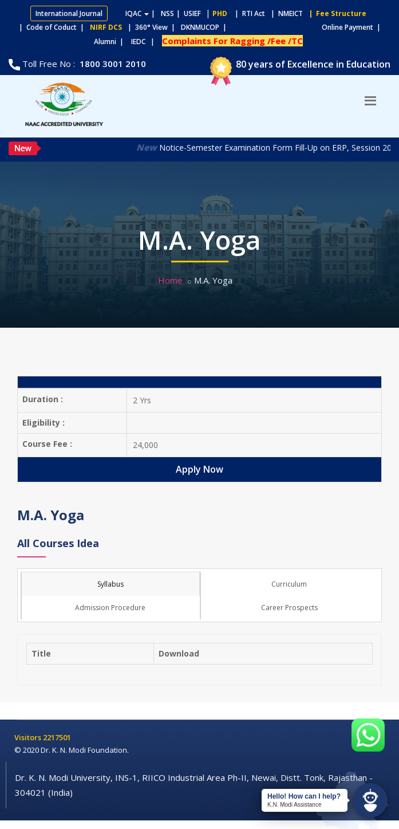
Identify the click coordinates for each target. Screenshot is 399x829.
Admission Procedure (110, 607)
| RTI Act (247, 13)
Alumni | (111, 41)
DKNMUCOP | (205, 27)
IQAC (137, 13)
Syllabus (110, 584)
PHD (219, 13)
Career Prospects (289, 607)
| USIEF (188, 13)
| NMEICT (285, 13)
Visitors (28, 737)
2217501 (57, 737)
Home (170, 280)
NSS (167, 13)
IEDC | (145, 41)
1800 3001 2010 (111, 63)
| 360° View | (151, 27)
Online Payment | (306, 27)
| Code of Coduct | (51, 27)
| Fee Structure (335, 13)
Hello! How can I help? (304, 796)
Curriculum (289, 584)
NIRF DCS (106, 27)
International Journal (68, 13)
